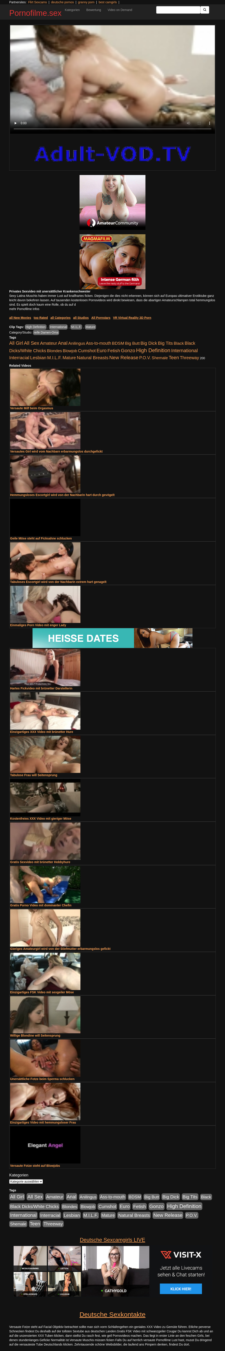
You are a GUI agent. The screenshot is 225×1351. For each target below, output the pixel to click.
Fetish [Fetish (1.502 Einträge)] (113, 350)
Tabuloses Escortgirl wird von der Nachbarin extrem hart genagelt (58, 582)
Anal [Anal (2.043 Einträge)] (62, 343)
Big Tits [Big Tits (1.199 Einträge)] (165, 343)
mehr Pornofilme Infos (24, 309)
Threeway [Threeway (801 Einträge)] (189, 357)
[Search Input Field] (178, 10)
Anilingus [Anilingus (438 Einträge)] (76, 343)
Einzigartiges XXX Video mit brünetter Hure (41, 732)
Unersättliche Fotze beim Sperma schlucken (42, 1079)
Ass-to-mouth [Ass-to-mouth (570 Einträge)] (98, 343)
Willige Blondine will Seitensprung (35, 1035)
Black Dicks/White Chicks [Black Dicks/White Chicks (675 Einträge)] (34, 1206)
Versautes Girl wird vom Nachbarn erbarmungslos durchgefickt (56, 451)
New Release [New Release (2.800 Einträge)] (123, 357)
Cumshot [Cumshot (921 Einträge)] (87, 350)
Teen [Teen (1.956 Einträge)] (174, 357)
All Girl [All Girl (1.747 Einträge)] (16, 343)
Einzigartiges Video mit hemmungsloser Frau (43, 1122)
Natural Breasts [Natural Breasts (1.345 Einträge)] (92, 357)
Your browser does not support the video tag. (112, 79)
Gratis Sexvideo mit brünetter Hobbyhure (40, 862)
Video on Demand (120, 10)
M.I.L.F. (76, 327)
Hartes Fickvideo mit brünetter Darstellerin (41, 688)
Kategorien (72, 10)
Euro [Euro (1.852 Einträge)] (102, 350)
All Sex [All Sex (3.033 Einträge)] (31, 343)
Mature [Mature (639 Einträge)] (69, 357)
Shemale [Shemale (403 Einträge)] (160, 357)
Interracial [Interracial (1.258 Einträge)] (19, 357)
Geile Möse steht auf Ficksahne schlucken (41, 538)
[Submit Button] (204, 10)
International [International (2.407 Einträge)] (184, 350)
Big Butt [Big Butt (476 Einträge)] (132, 343)
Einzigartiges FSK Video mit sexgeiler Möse (42, 992)
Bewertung (93, 10)
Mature (90, 327)
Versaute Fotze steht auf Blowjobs (35, 1165)
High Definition (36, 327)
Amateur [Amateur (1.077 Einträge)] (48, 343)
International (58, 327)
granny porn (86, 2)
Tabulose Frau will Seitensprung (33, 775)
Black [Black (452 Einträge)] (179, 343)
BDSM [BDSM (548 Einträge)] (118, 343)
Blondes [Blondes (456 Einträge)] (54, 350)
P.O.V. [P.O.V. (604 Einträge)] (145, 357)
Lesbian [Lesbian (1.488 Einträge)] (38, 357)
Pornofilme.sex (35, 13)
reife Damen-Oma (46, 332)
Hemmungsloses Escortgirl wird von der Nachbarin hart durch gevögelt (62, 495)
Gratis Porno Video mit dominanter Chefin (40, 905)
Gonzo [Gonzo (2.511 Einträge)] (128, 350)
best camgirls (108, 2)
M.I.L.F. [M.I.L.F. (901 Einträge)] (54, 357)
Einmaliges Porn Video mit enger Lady (38, 625)
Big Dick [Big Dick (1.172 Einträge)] (148, 343)
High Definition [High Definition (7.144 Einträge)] (153, 350)
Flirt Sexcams (37, 2)
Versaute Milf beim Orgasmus (31, 408)
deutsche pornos (62, 2)
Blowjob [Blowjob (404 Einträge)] (70, 350)
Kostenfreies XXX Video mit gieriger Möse (40, 818)
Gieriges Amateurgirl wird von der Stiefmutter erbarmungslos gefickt (60, 949)
